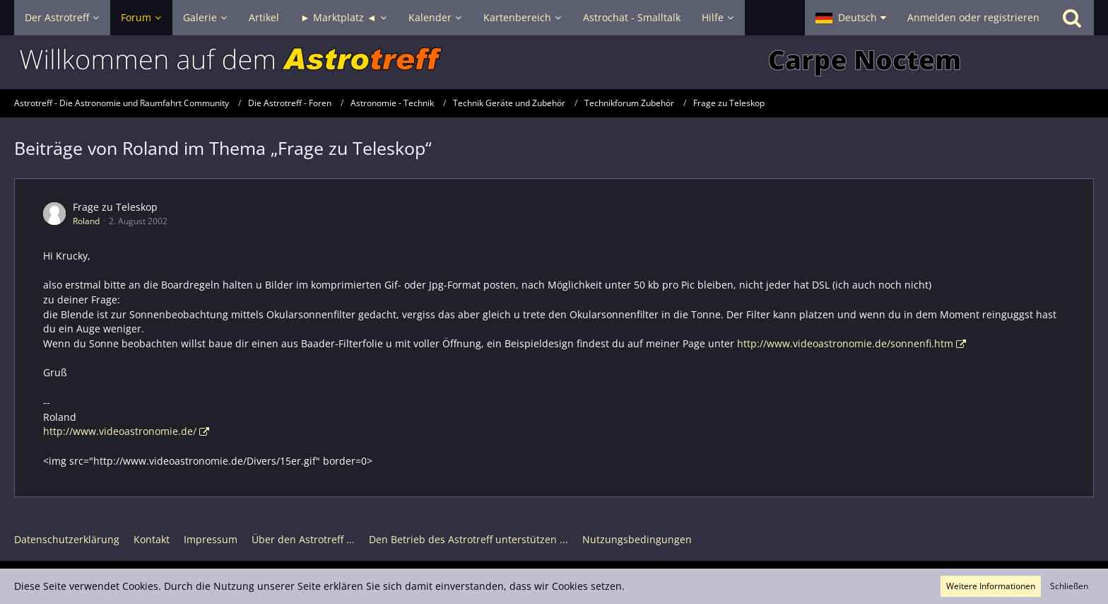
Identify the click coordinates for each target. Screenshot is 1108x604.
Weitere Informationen (990, 586)
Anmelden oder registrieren (973, 17)
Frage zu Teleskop (115, 207)
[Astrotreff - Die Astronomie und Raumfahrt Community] (554, 62)
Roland (86, 221)
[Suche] (1072, 17)
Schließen (1069, 586)
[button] (851, 17)
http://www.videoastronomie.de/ (119, 431)
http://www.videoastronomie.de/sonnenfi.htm (845, 343)
